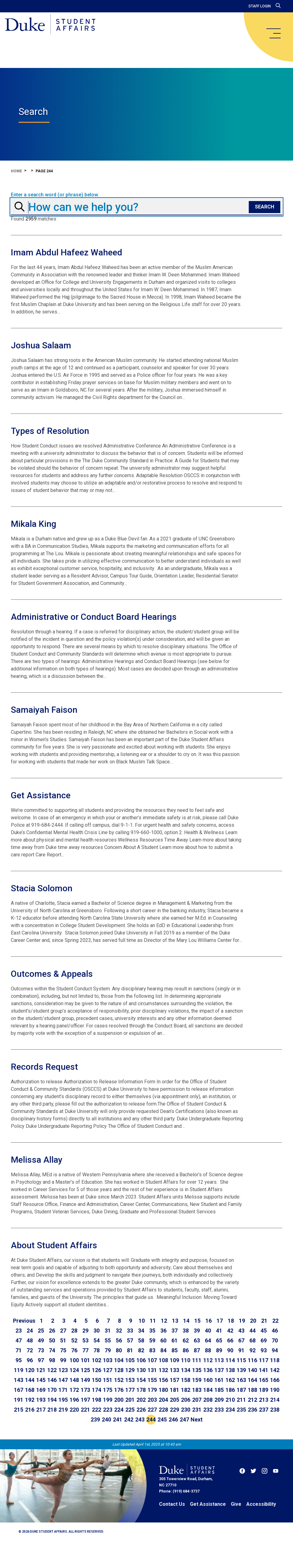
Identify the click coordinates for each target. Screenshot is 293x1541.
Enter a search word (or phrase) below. (55, 194)
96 (30, 1360)
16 (208, 1320)
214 (274, 1399)
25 (41, 1330)
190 (274, 1390)
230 (185, 1409)
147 (63, 1380)
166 (274, 1380)
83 (152, 1350)
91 (241, 1350)
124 (74, 1370)
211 (241, 1399)
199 (107, 1399)
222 (96, 1409)
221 (85, 1409)
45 (264, 1330)
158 (185, 1380)
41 (219, 1330)
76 (74, 1350)
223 (107, 1409)
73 (41, 1350)
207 (196, 1399)
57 (130, 1340)
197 (85, 1399)
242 (128, 1419)
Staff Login (259, 6)
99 (63, 1360)
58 (141, 1340)
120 (29, 1370)
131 (152, 1370)
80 (119, 1350)
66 (230, 1340)
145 (40, 1380)
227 (152, 1409)
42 (230, 1330)
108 (163, 1360)
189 (263, 1390)
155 (152, 1380)
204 (163, 1399)
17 (220, 1320)
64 (208, 1340)
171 (63, 1390)
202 (141, 1399)
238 (274, 1409)
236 (252, 1409)
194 (52, 1399)
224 (118, 1409)
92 (252, 1350)
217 (40, 1409)
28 (74, 1330)
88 (208, 1350)
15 (197, 1320)
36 (163, 1330)
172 (74, 1390)
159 (196, 1380)
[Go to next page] (197, 1420)
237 (263, 1409)
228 (163, 1409)
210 (230, 1399)
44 (252, 1330)
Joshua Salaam (41, 345)
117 (263, 1360)
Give (236, 1504)
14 (186, 1320)
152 (118, 1380)
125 (85, 1370)
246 (173, 1419)
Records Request (44, 1067)
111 (196, 1360)
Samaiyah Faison (44, 710)
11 (153, 1320)
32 (119, 1330)
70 (275, 1340)
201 (130, 1399)
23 (18, 1330)
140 (252, 1370)
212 (252, 1399)
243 (139, 1419)
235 (241, 1409)
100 (74, 1360)
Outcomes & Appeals (52, 974)
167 (18, 1390)
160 (208, 1380)
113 (219, 1360)
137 (219, 1370)
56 (119, 1340)
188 (252, 1390)
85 (174, 1350)
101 (85, 1360)
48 (30, 1340)
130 (141, 1370)
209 (219, 1399)
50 (52, 1340)
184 (208, 1390)
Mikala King (33, 524)
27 (63, 1330)
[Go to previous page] (24, 1321)
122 (52, 1370)
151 (107, 1380)
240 (106, 1419)
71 (18, 1350)
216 (29, 1409)
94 (275, 1350)
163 (241, 1380)
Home (16, 171)
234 (230, 1409)
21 (264, 1320)
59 (152, 1340)
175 (107, 1390)
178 (141, 1390)
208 (208, 1399)
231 (196, 1409)
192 (29, 1399)
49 (41, 1340)
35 (152, 1330)
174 (96, 1390)
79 (108, 1350)
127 (107, 1370)
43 (241, 1330)
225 (130, 1409)
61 (174, 1340)
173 (85, 1390)
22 (275, 1320)
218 (52, 1409)
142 (274, 1370)
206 (185, 1399)
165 (263, 1380)
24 (30, 1330)
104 (118, 1360)
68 (252, 1340)
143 (18, 1380)
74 (52, 1350)
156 (163, 1380)
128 (118, 1370)
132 (163, 1370)
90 (230, 1350)
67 (241, 1340)
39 (197, 1330)
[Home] (50, 24)
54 (96, 1340)
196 (74, 1399)
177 (130, 1390)
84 (163, 1350)
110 (185, 1360)
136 (208, 1370)
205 (174, 1399)
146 (52, 1380)
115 (241, 1360)
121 (40, 1370)
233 (219, 1409)
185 (219, 1390)
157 (174, 1380)
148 (74, 1380)
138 (230, 1370)
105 (130, 1360)
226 (141, 1409)
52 (74, 1340)
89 (219, 1350)
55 (108, 1340)
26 (52, 1330)
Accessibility (261, 1504)
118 (274, 1360)
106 (141, 1360)
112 (208, 1360)
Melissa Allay (36, 1160)
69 (264, 1340)
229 (174, 1409)
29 (85, 1330)
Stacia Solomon (41, 888)
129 (130, 1370)
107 (152, 1360)
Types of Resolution (50, 431)
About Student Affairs (54, 1245)
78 (96, 1350)
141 (263, 1370)
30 (96, 1330)
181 (174, 1390)
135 (196, 1370)
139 (241, 1370)
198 (96, 1399)
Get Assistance (41, 795)
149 (85, 1380)
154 (141, 1380)
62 (186, 1340)
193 (40, 1399)
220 (74, 1409)
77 (85, 1350)
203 (152, 1399)
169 (40, 1390)
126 (96, 1370)
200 (118, 1399)
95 (18, 1360)
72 (30, 1350)
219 (63, 1409)
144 (29, 1380)
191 (18, 1399)
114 (230, 1360)
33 (130, 1330)
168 (29, 1390)
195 (63, 1399)
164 (252, 1380)
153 (130, 1380)
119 (18, 1370)
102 (96, 1360)
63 (197, 1340)
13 (175, 1320)
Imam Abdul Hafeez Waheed (66, 252)
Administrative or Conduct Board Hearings (94, 617)
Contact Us (172, 1504)
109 (174, 1360)
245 (162, 1419)
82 (141, 1350)
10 (142, 1320)
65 (219, 1340)
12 (164, 1320)
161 (219, 1380)
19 (242, 1320)
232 (208, 1409)
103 (107, 1360)
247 (184, 1419)
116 (252, 1360)
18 (231, 1320)
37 (174, 1330)
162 (230, 1380)
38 (186, 1330)
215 (18, 1409)
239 (95, 1419)
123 (63, 1370)
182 (185, 1390)
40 (208, 1330)
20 (253, 1320)
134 (185, 1370)
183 (196, 1390)
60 (163, 1340)
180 (163, 1390)
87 (197, 1350)
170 (52, 1390)
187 (241, 1390)
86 (186, 1350)
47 (18, 1340)
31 (108, 1330)
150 (96, 1380)
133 (174, 1370)
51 (63, 1340)
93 (264, 1350)
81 (130, 1350)
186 (230, 1390)
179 (152, 1390)
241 (117, 1419)
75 (63, 1350)
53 (85, 1340)
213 (263, 1399)
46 (275, 1330)
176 (118, 1390)
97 (41, 1360)
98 (52, 1360)
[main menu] (273, 33)
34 (141, 1330)
